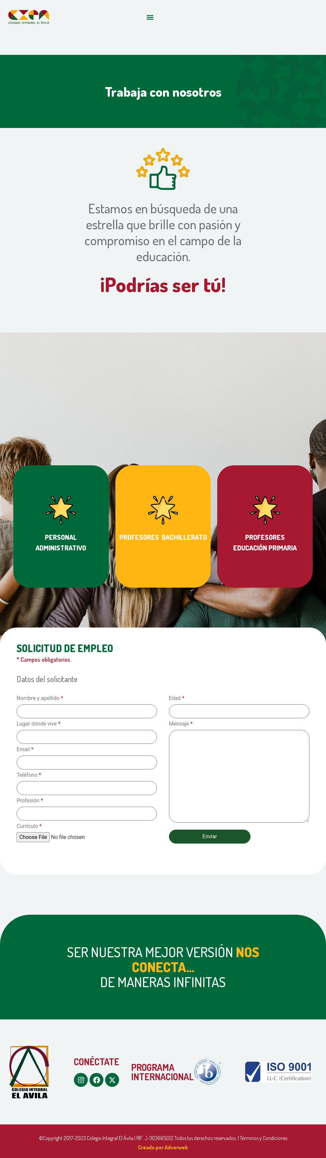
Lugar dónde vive (38, 724)
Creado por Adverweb (163, 1147)
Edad (177, 698)
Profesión (30, 800)
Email (25, 749)
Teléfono (29, 775)
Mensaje (181, 724)
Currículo (29, 826)
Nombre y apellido (40, 698)
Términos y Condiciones (263, 1138)
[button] (149, 17)
